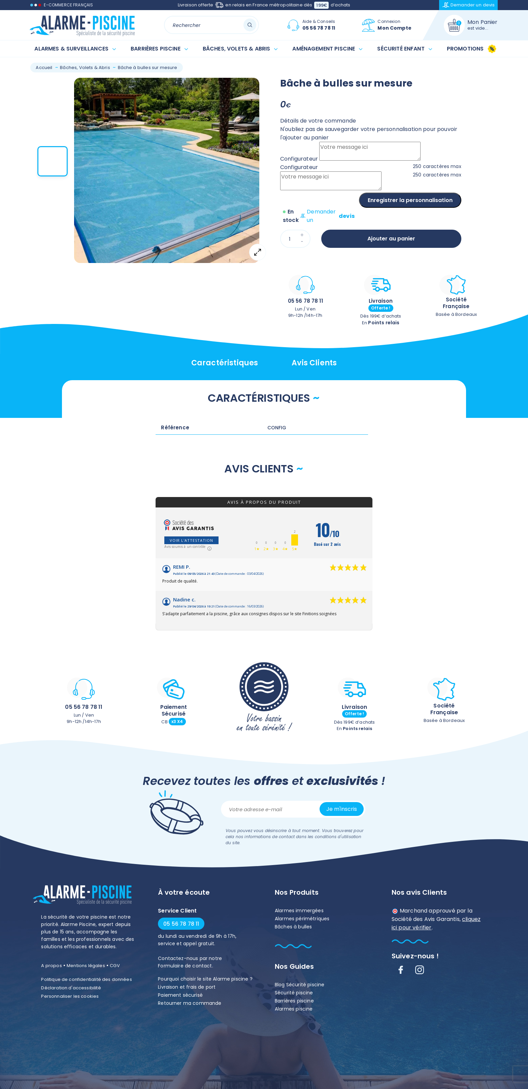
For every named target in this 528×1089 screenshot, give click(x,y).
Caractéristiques (224, 363)
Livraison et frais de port (187, 987)
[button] (52, 161)
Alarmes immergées (299, 910)
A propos (51, 965)
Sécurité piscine (294, 992)
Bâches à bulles (293, 926)
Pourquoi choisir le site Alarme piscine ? (205, 979)
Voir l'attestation (191, 540)
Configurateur (299, 159)
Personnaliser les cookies (70, 996)
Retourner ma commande (189, 1003)
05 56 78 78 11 (305, 300)
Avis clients (314, 363)
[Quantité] (295, 239)
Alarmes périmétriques (302, 918)
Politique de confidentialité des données (86, 979)
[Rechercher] (211, 25)
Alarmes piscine (293, 1008)
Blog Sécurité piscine (299, 984)
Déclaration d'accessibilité (71, 988)
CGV (115, 965)
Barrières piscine (294, 1000)
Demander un (468, 5)
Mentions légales (86, 965)
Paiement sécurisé (180, 995)
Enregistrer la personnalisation (410, 200)
